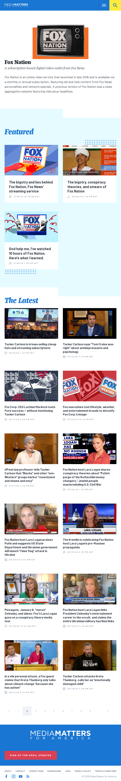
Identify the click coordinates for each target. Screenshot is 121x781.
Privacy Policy (83, 771)
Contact (20, 771)
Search (115, 5)
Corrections (36, 771)
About (8, 771)
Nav (102, 5)
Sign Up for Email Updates (30, 755)
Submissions (54, 771)
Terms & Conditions (105, 771)
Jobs (68, 771)
